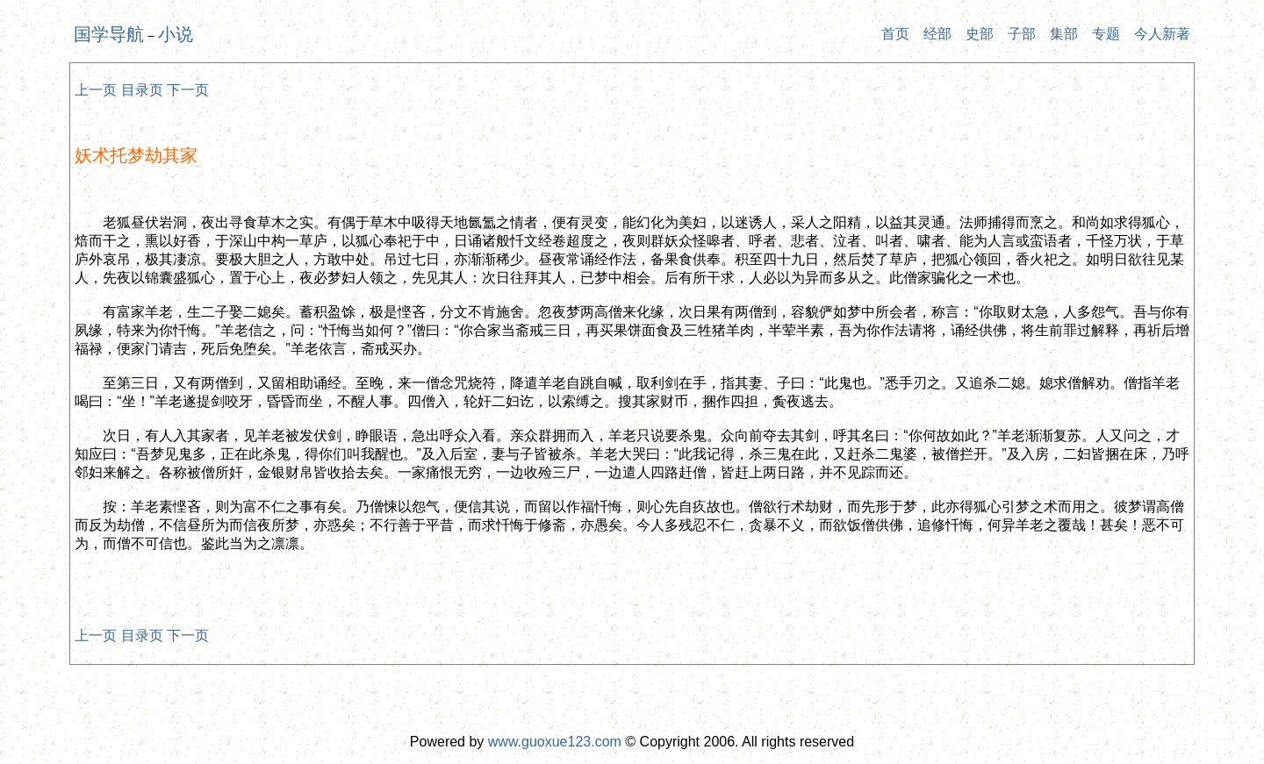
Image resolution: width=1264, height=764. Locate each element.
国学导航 (109, 34)
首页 (895, 33)
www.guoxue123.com (554, 741)
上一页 (96, 89)
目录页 (142, 89)
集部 (1064, 33)
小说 (175, 34)
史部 (980, 33)
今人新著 (1162, 33)
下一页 (188, 89)
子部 (1022, 33)
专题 (1106, 33)
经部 (937, 33)
